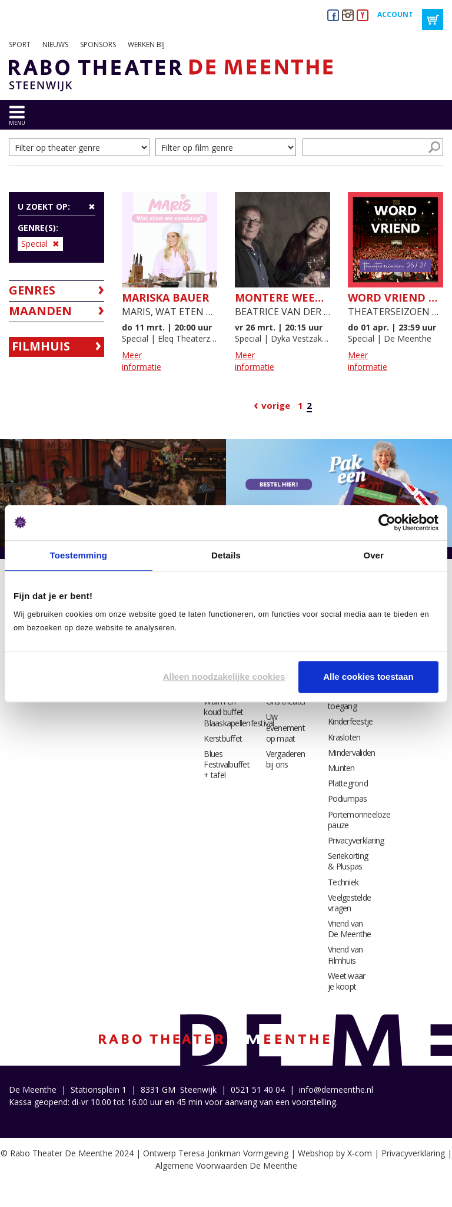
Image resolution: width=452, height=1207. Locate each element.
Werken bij (146, 44)
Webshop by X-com (335, 1153)
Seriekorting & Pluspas (348, 861)
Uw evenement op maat (285, 727)
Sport (20, 44)
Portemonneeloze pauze (359, 820)
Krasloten (344, 737)
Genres (32, 290)
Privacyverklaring (356, 840)
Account (395, 14)
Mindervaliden (351, 752)
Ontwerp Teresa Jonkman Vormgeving (215, 1153)
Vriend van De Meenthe (349, 929)
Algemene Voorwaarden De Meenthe (226, 1165)
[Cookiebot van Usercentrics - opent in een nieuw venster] (386, 522)
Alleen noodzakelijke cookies (224, 677)
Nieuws (55, 44)
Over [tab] (373, 555)
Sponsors (98, 44)
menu (17, 123)
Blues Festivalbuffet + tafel (227, 764)
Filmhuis (41, 346)
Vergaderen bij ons (285, 759)
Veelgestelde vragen (349, 903)
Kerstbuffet (223, 738)
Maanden (40, 311)
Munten (341, 767)
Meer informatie (141, 360)
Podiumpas (347, 798)
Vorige (275, 405)
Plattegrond (348, 783)
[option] (113, 493)
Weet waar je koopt (346, 981)
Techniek (343, 882)
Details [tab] (226, 555)
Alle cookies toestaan (368, 677)
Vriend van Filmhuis (345, 954)
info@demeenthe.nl (336, 1089)
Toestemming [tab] (79, 555)
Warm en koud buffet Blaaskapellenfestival (239, 712)
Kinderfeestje (350, 721)
